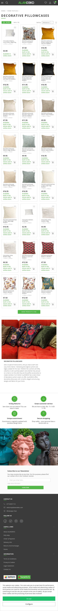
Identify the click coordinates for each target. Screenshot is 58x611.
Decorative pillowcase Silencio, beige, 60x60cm (9, 194)
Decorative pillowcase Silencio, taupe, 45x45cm (47, 118)
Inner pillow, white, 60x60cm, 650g (9, 270)
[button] (2, 3)
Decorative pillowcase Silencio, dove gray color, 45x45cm (28, 157)
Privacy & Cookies (9, 579)
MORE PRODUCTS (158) (29, 329)
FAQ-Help (7, 552)
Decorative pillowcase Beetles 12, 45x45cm (47, 270)
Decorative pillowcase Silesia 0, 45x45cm (9, 308)
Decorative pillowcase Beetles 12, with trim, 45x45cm (28, 271)
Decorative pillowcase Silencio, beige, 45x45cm (9, 156)
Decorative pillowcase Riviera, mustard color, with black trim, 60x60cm (9, 81)
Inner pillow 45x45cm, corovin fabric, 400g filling (9, 42)
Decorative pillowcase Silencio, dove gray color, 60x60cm (28, 195)
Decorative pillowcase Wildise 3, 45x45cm (48, 308)
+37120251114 (9, 521)
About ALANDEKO (9, 548)
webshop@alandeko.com (13, 524)
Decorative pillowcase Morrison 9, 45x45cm (28, 42)
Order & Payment (9, 555)
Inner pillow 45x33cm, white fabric (27, 232)
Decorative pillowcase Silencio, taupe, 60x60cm (47, 156)
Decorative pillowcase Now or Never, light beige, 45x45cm (47, 195)
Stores (6, 566)
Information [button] (9, 571)
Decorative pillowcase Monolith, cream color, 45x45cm (9, 119)
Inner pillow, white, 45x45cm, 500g (47, 232)
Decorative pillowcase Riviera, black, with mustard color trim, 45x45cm (28, 81)
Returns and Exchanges (11, 562)
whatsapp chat (10, 528)
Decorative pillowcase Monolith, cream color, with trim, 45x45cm (28, 119)
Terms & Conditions (10, 575)
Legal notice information (13, 500)
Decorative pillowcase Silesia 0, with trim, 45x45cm (28, 308)
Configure (29, 604)
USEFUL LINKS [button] (8, 543)
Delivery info (8, 559)
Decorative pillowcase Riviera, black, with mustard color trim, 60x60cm (47, 81)
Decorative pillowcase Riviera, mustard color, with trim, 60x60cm (47, 43)
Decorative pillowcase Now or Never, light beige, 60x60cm (9, 233)
